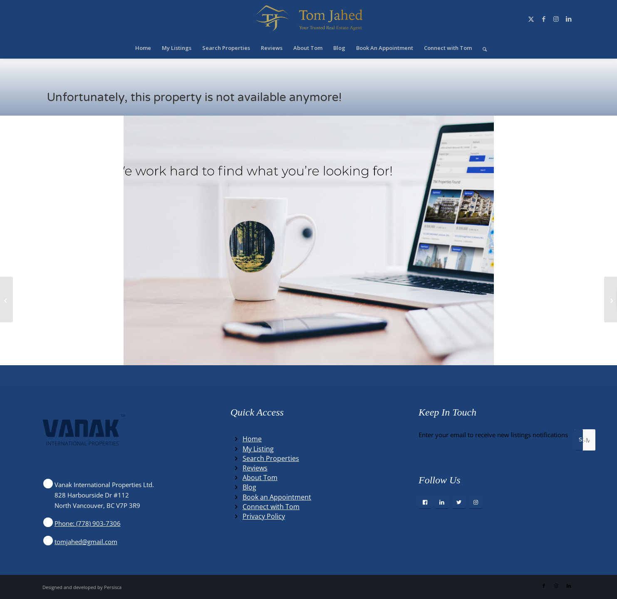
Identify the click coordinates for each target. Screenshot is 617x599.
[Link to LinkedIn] (568, 18)
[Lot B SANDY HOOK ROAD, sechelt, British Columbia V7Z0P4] (6, 299)
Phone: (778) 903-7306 (88, 523)
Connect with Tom (271, 506)
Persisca (112, 587)
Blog (249, 487)
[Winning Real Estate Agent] (308, 18)
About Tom (260, 477)
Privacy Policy (264, 516)
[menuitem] (143, 47)
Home (252, 438)
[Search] (482, 47)
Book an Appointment (277, 497)
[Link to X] (531, 18)
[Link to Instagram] (556, 18)
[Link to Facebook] (544, 18)
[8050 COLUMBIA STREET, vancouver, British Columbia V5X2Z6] (610, 299)
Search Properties (271, 458)
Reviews (255, 468)
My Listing (258, 448)
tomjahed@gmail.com (86, 541)
